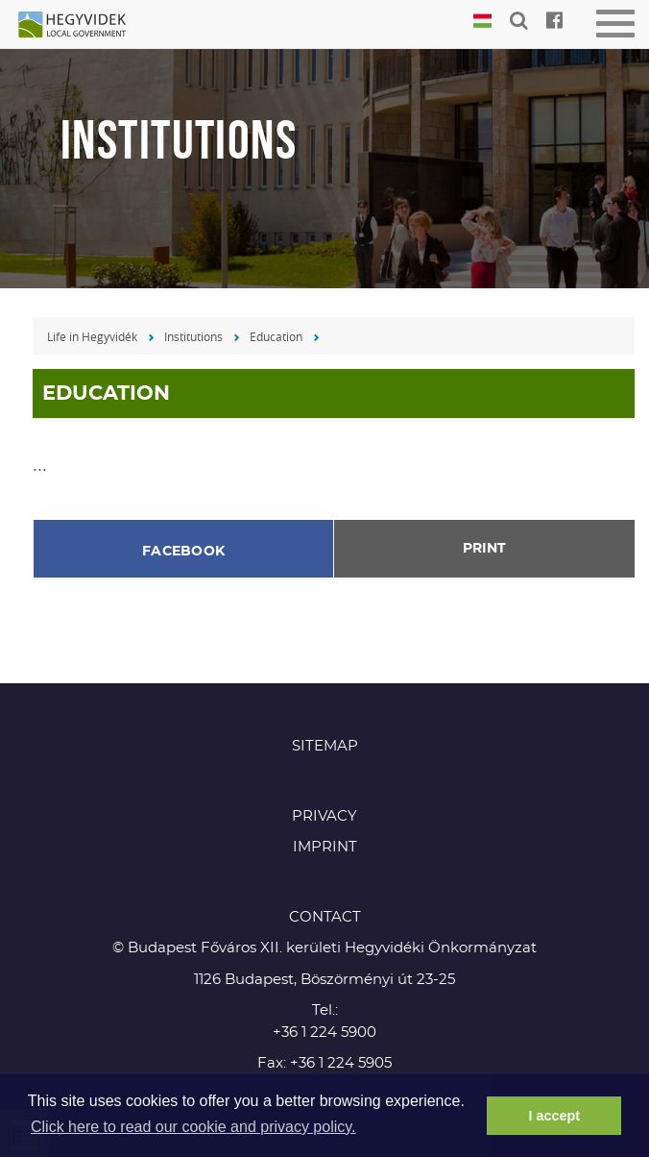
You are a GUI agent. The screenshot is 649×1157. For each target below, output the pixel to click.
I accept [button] (554, 1115)
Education (276, 336)
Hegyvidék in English (81, 26)
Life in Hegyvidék (92, 336)
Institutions (193, 336)
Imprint (325, 847)
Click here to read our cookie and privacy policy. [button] (193, 1127)
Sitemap (325, 746)
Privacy (324, 816)
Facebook (183, 551)
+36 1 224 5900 (324, 1032)
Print (484, 548)
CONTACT (325, 917)
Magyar (482, 21)
